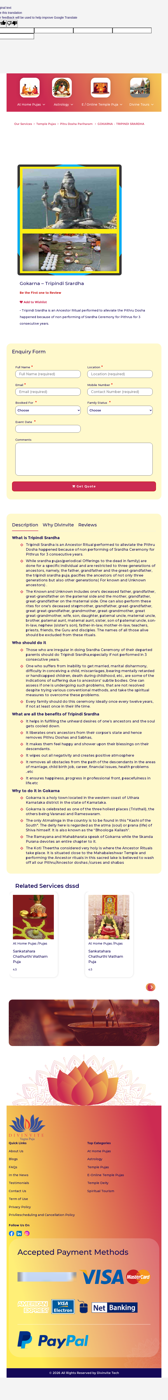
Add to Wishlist (33, 302)
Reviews (87, 524)
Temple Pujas (46, 124)
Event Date (25, 421)
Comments (23, 439)
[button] (151, 987)
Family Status (98, 402)
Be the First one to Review (40, 293)
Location (94, 367)
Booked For (25, 402)
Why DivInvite (58, 524)
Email (20, 384)
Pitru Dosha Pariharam (76, 124)
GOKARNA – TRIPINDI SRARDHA (121, 124)
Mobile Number (99, 384)
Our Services (23, 124)
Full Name (23, 367)
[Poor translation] (12, 23)
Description (25, 524)
